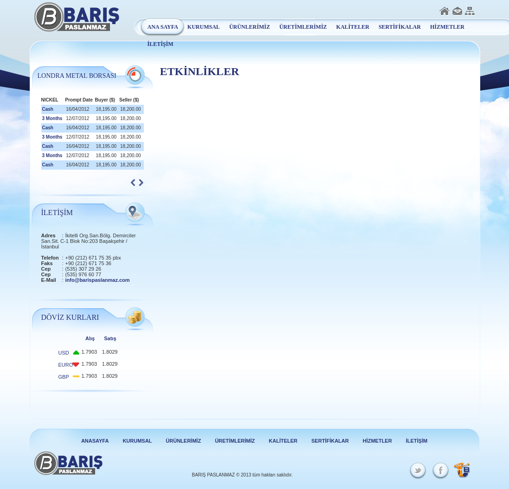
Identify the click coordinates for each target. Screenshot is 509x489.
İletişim (457, 11)
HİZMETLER (447, 27)
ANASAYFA (95, 441)
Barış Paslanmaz (76, 17)
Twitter (418, 471)
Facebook (439, 471)
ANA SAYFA (163, 27)
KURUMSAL (203, 27)
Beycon (462, 470)
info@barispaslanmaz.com (97, 280)
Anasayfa (444, 11)
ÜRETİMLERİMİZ (303, 27)
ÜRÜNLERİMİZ (249, 27)
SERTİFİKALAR (400, 27)
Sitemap (470, 11)
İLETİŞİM (161, 44)
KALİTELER (352, 27)
